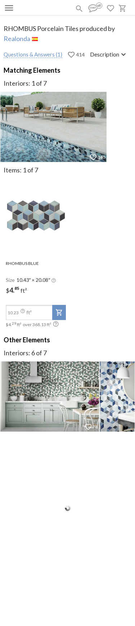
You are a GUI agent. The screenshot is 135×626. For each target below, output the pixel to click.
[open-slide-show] (36, 216)
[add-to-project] (59, 312)
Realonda (17, 38)
